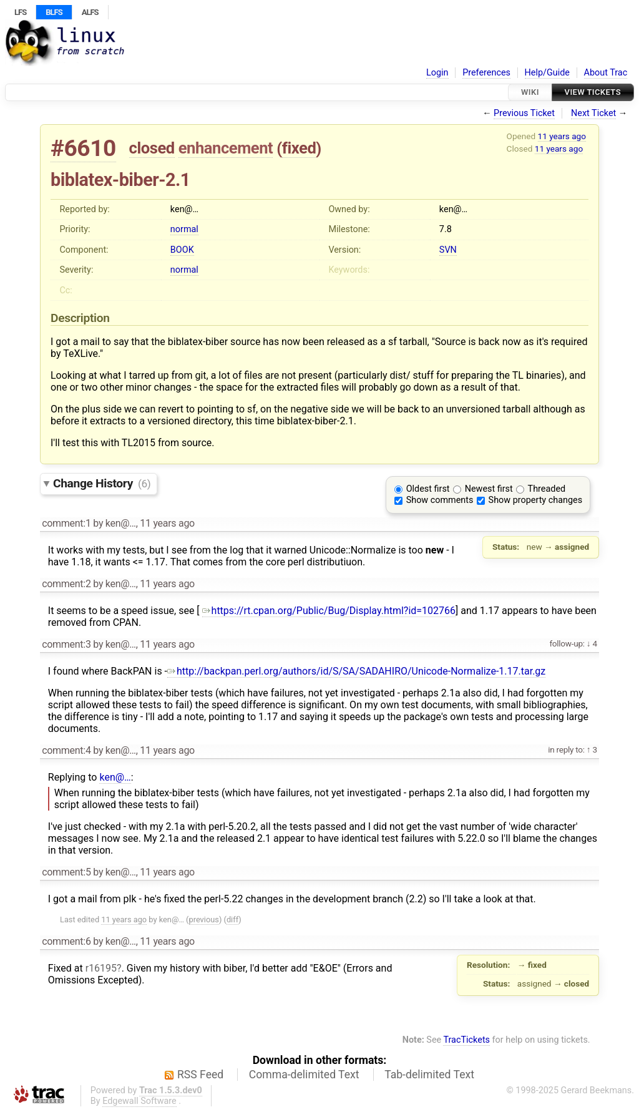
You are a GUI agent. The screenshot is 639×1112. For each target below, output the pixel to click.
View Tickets (593, 92)
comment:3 (66, 644)
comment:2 (66, 584)
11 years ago (562, 136)
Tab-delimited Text (429, 1074)
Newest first (489, 489)
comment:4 (66, 750)
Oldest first (428, 489)
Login (437, 72)
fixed (299, 148)
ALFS (90, 12)
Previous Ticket (524, 113)
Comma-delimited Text (304, 1074)
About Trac (606, 72)
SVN (448, 250)
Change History (101, 483)
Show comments (440, 500)
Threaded (547, 489)
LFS (20, 12)
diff (232, 919)
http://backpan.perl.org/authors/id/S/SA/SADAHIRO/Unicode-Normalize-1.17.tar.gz (356, 671)
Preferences (486, 72)
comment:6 (66, 941)
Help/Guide (547, 72)
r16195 (101, 968)
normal (184, 229)
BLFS (54, 12)
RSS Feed (200, 1074)
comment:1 (66, 523)
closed (152, 148)
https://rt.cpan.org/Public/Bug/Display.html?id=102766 (329, 611)
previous (204, 919)
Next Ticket (593, 113)
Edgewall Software (139, 1101)
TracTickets (466, 1040)
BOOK (182, 250)
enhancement (225, 148)
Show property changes (535, 500)
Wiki (530, 92)
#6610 (83, 148)
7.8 (445, 229)
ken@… (114, 777)
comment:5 (66, 872)
